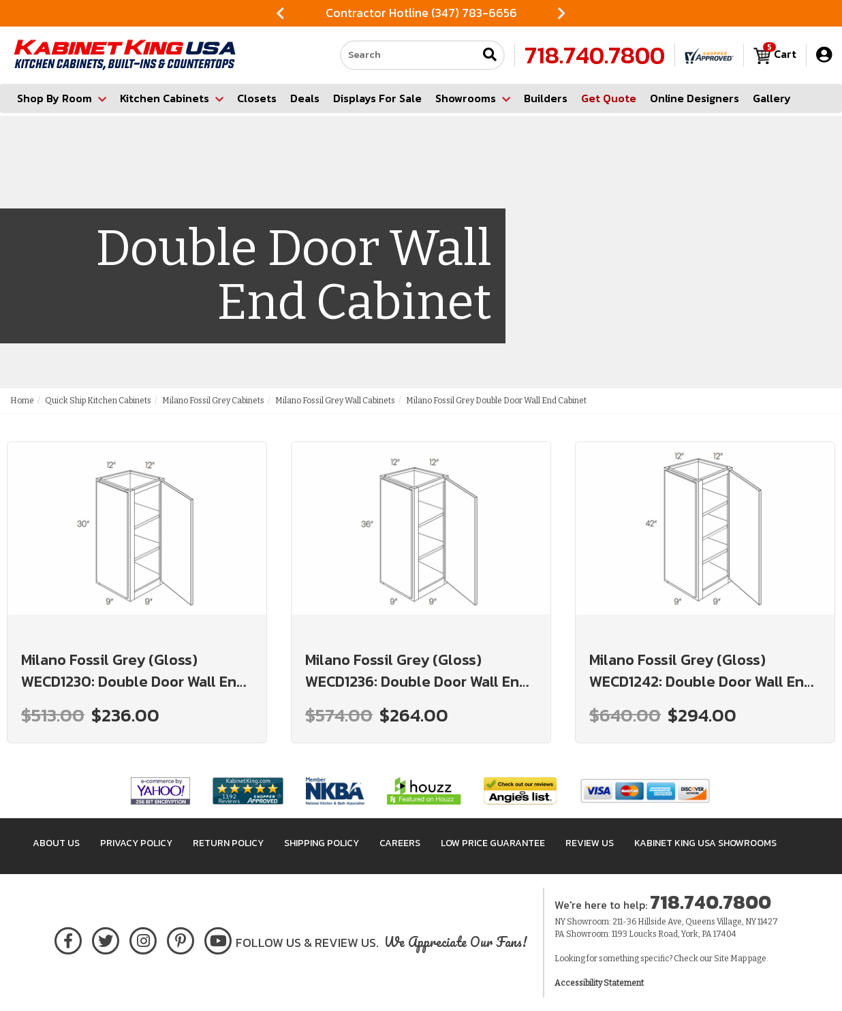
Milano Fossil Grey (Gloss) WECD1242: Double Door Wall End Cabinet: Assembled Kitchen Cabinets (701, 670)
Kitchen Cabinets (171, 98)
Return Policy (228, 843)
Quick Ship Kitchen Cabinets (98, 400)
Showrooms (472, 98)
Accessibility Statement (599, 983)
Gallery (772, 98)
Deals (304, 98)
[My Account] (824, 54)
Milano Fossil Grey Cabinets (213, 400)
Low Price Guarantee (493, 843)
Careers (399, 843)
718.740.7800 (595, 55)
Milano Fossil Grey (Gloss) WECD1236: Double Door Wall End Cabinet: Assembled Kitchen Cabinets (416, 670)
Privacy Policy (136, 843)
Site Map (730, 958)
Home (22, 400)
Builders (545, 98)
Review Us (589, 843)
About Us (56, 843)
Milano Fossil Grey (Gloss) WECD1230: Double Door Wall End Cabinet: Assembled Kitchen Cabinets (133, 670)
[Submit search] (489, 55)
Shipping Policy (321, 843)
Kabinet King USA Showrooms (705, 843)
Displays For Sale (377, 98)
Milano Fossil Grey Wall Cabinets (335, 400)
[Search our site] (408, 55)
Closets (257, 98)
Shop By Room (61, 98)
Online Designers (694, 98)
